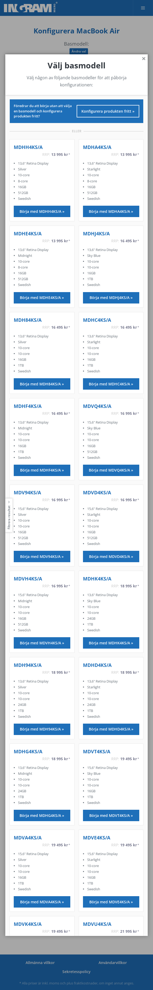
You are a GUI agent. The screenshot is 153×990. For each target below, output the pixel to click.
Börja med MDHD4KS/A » (111, 729)
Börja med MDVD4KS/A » (111, 556)
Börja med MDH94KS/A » (42, 729)
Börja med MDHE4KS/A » (42, 297)
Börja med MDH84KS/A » (42, 383)
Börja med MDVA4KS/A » (42, 901)
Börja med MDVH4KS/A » (42, 642)
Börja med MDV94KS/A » (42, 556)
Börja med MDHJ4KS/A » (111, 297)
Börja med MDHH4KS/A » (42, 211)
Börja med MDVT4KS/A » (111, 815)
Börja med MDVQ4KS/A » (111, 470)
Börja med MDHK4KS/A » (111, 642)
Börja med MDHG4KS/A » (42, 815)
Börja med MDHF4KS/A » (42, 470)
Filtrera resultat (9, 517)
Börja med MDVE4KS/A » (111, 901)
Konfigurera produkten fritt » (108, 110)
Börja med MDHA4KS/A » (111, 211)
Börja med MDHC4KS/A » (111, 383)
